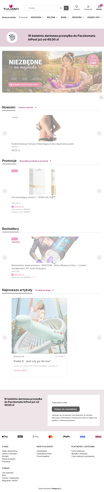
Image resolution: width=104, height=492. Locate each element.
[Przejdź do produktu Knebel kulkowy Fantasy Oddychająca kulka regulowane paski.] (44, 128)
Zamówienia (42, 451)
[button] (66, 8)
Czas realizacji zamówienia (82, 456)
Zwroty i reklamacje (10, 478)
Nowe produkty (8, 459)
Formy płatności (78, 451)
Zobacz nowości (27, 107)
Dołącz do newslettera (66, 409)
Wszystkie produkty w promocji (35, 161)
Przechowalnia (43, 456)
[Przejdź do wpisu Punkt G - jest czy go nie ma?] (39, 326)
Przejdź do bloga (44, 290)
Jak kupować (8, 473)
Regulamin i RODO (10, 480)
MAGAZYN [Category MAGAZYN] (19, 356)
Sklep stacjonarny (9, 451)
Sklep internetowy (49, 489)
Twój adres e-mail (59, 402)
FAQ (4, 475)
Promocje (6, 461)
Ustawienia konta (44, 453)
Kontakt (5, 456)
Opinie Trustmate (9, 453)
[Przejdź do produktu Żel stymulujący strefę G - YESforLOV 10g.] (44, 182)
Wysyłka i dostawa (79, 453)
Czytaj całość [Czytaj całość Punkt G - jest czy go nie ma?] (20, 370)
